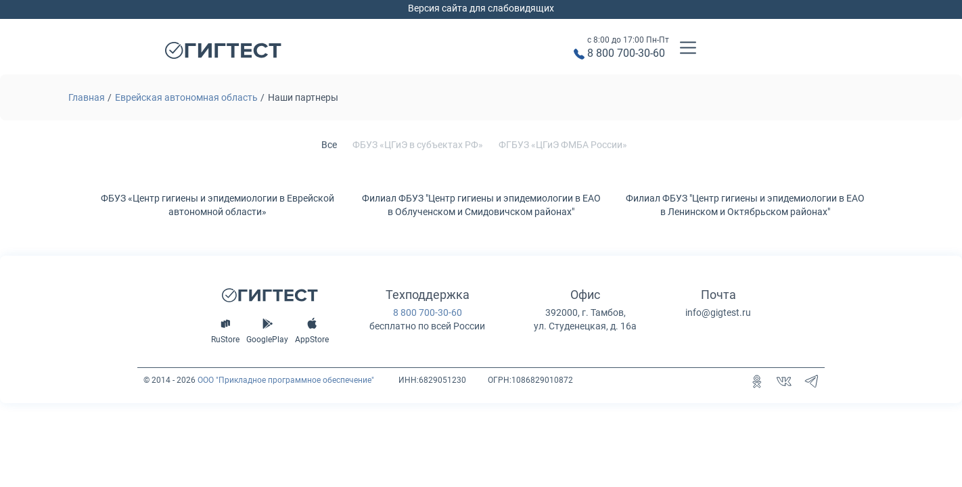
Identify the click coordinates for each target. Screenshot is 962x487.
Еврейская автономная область (186, 97)
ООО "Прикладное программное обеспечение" (286, 380)
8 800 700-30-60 (626, 53)
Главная (86, 97)
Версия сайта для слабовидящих (481, 8)
